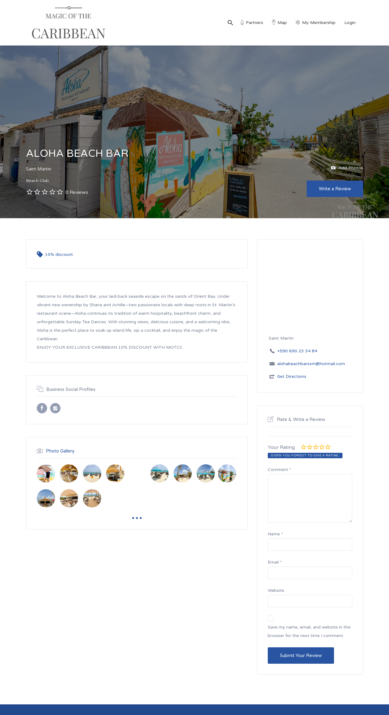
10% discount (59, 254)
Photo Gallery (60, 451)
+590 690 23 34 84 (297, 351)
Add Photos (347, 168)
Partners (254, 22)
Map (282, 22)
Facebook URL (42, 408)
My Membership (319, 22)
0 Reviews (76, 192)
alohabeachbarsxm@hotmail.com (311, 363)
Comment (279, 469)
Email (275, 562)
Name (275, 534)
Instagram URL (55, 408)
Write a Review (335, 188)
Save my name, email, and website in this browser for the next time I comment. (309, 631)
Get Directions (291, 376)
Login (350, 22)
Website (276, 590)
